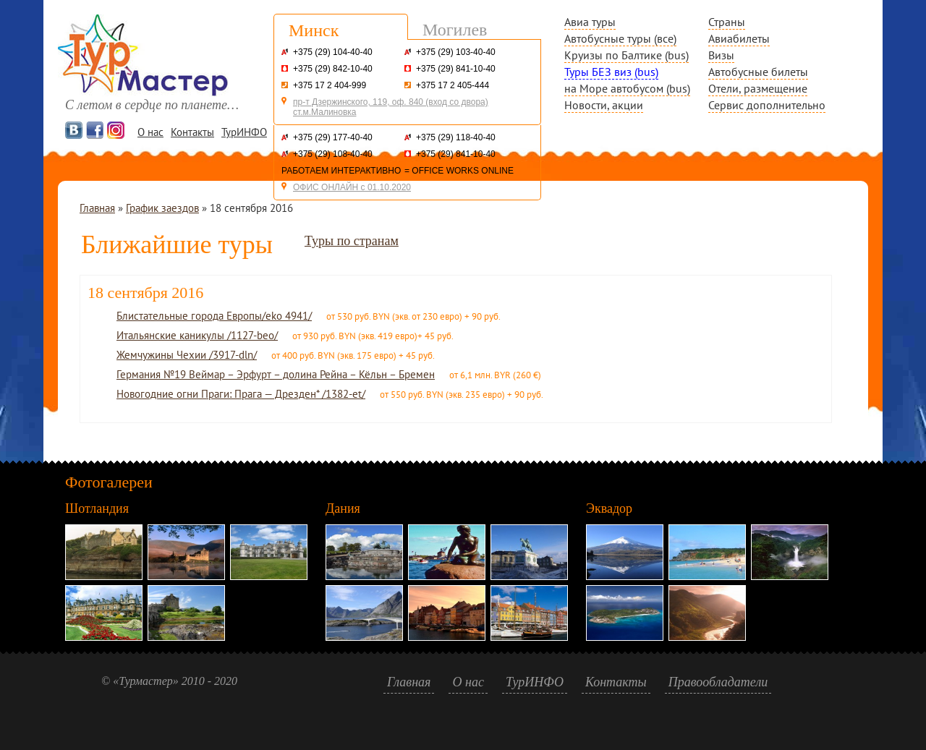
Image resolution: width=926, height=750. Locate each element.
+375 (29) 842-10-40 (333, 69)
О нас (150, 132)
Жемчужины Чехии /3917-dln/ (186, 355)
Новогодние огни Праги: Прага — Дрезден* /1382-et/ (240, 394)
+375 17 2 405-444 (452, 85)
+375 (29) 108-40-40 (333, 154)
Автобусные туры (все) (620, 38)
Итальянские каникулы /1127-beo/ (197, 335)
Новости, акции (603, 105)
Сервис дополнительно (766, 105)
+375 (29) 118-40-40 (456, 137)
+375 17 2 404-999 (329, 85)
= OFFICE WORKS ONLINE (459, 171)
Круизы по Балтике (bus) (626, 55)
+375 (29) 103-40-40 (456, 52)
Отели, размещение (757, 88)
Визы (721, 55)
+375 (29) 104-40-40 (333, 52)
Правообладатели (718, 682)
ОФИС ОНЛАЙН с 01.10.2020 (352, 187)
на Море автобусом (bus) (627, 88)
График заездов (162, 208)
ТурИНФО (244, 132)
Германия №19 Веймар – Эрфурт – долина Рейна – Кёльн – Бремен (275, 374)
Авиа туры (590, 21)
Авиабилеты (739, 38)
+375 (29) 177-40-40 (333, 137)
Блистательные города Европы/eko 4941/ (214, 316)
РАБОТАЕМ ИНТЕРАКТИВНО (341, 171)
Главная (97, 208)
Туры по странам (352, 241)
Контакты (192, 132)
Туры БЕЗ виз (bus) (611, 71)
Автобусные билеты (758, 71)
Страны (726, 21)
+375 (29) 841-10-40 (456, 69)
